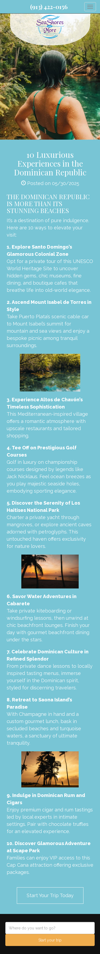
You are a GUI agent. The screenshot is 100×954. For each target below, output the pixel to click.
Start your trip (50, 940)
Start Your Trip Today (50, 895)
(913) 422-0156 (49, 7)
